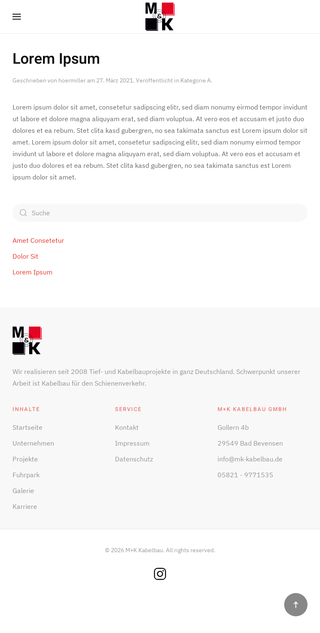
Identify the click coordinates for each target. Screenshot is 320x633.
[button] (16, 16)
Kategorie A (195, 80)
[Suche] (160, 213)
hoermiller (72, 80)
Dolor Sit (25, 256)
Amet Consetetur (38, 240)
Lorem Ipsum (56, 59)
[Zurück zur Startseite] (160, 16)
